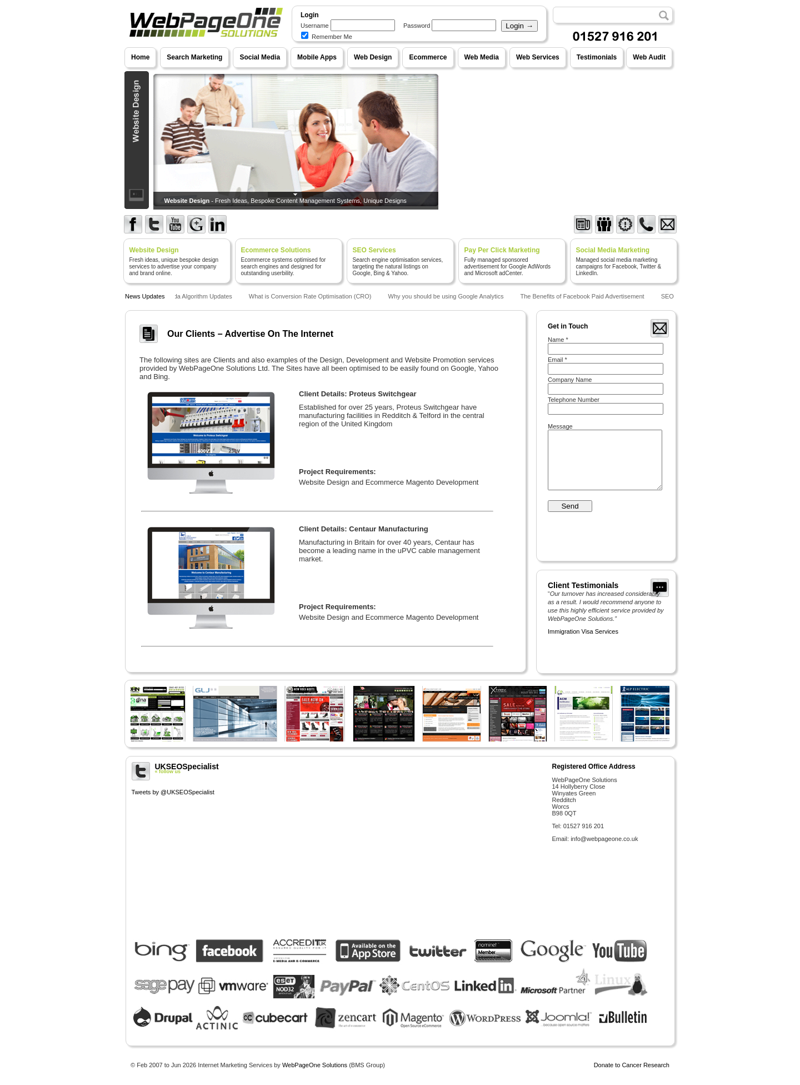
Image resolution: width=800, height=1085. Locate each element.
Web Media (481, 57)
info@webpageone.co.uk (604, 838)
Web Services (537, 57)
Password (416, 25)
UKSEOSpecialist (338, 768)
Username (315, 25)
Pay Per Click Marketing (502, 250)
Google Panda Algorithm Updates (188, 296)
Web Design (373, 57)
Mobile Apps (317, 57)
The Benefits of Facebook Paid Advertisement (584, 296)
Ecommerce (428, 57)
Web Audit (649, 57)
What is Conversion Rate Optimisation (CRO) (312, 296)
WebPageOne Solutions (314, 1065)
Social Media (259, 57)
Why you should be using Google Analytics (448, 296)
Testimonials (597, 57)
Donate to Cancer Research (631, 1065)
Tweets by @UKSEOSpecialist (173, 792)
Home (140, 57)
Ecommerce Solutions (276, 250)
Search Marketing (194, 57)
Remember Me (326, 36)
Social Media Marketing (613, 250)
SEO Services (374, 250)
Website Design (154, 250)
